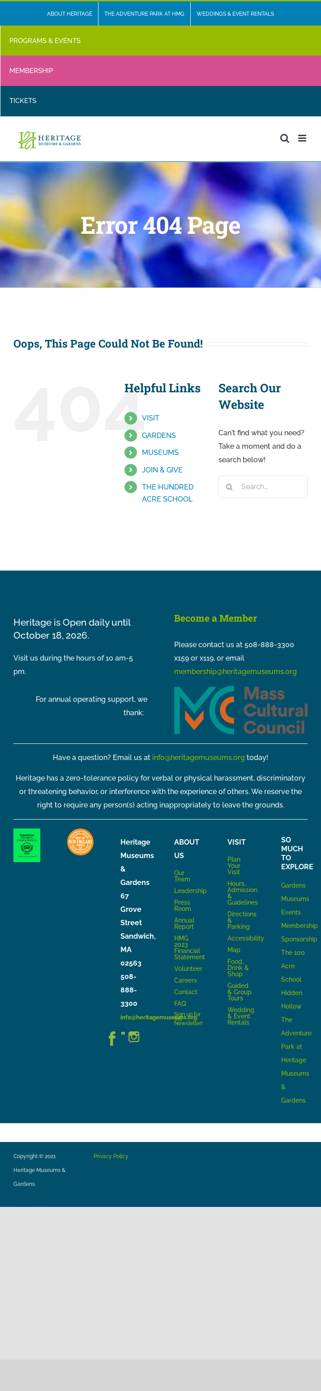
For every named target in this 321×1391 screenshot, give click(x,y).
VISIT (150, 418)
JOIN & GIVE (162, 470)
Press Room (182, 905)
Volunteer (188, 968)
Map (233, 949)
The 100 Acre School (293, 966)
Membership (299, 925)
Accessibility (245, 938)
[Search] (229, 487)
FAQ (180, 1003)
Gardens (293, 885)
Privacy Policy (111, 1156)
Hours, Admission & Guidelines (242, 893)
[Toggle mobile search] (284, 138)
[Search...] (263, 487)
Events (291, 912)
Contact (185, 992)
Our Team (182, 876)
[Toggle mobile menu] (303, 138)
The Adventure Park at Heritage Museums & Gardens (296, 1060)
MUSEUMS (160, 452)
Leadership (190, 890)
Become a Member (215, 618)
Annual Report (185, 923)
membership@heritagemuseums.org (235, 671)
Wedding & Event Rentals (240, 1016)
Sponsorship (299, 939)
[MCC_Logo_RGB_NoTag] (241, 689)
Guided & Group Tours (239, 992)
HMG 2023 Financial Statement (189, 948)
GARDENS (159, 435)
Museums (295, 898)
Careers (185, 980)
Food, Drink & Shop (238, 968)
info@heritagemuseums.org (198, 757)
